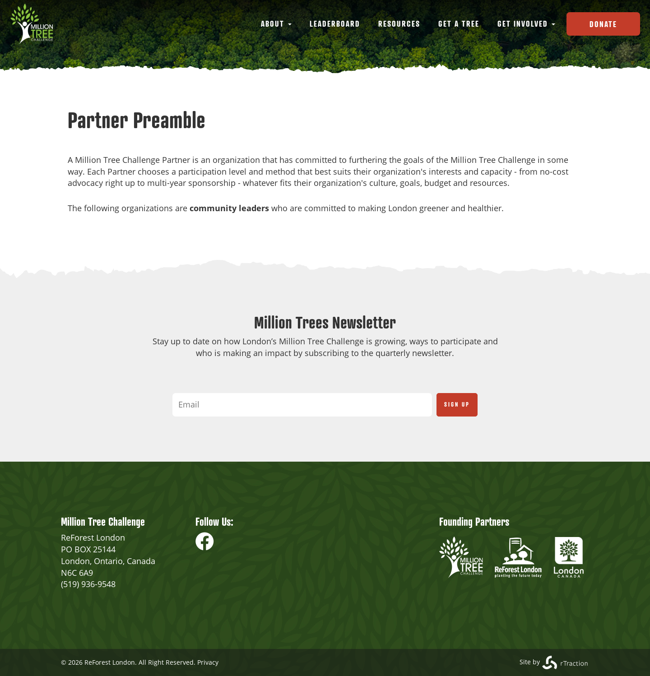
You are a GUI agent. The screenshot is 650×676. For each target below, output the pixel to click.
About (276, 23)
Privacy (207, 662)
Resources (399, 23)
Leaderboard (335, 23)
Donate (603, 24)
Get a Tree (458, 23)
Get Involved (526, 23)
